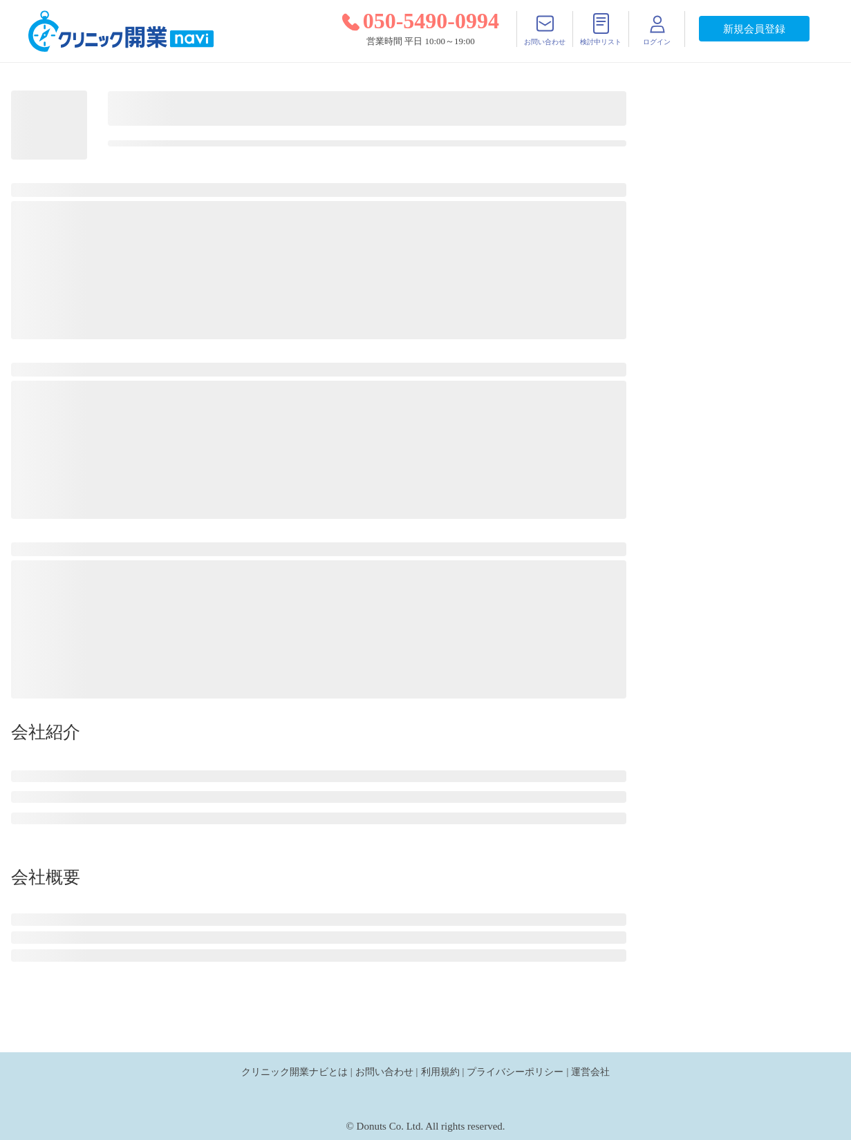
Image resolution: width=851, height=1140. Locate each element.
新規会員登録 (754, 29)
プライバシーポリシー (515, 1071)
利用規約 (440, 1071)
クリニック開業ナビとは (294, 1071)
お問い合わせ (384, 1071)
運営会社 (590, 1071)
